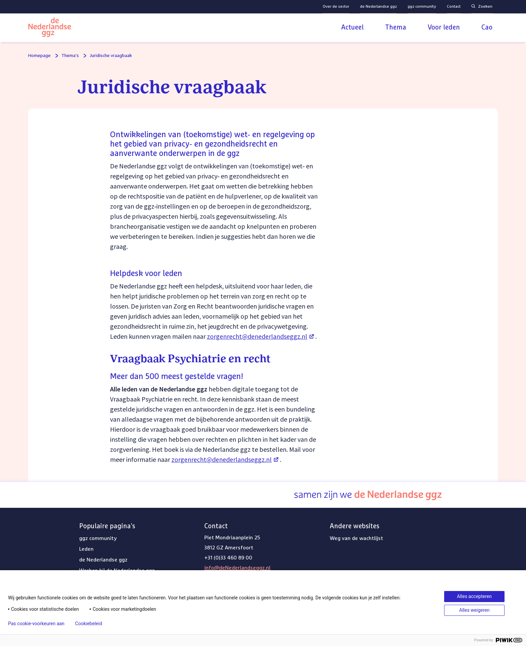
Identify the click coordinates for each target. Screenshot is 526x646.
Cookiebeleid (88, 623)
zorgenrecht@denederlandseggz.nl (261, 336)
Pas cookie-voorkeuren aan (36, 623)
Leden (86, 549)
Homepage (39, 55)
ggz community (422, 7)
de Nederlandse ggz (378, 7)
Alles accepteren (474, 596)
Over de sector (336, 7)
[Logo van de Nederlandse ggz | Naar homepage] (49, 28)
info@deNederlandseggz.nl (237, 568)
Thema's (70, 55)
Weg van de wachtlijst (356, 538)
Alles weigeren (474, 610)
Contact (454, 7)
